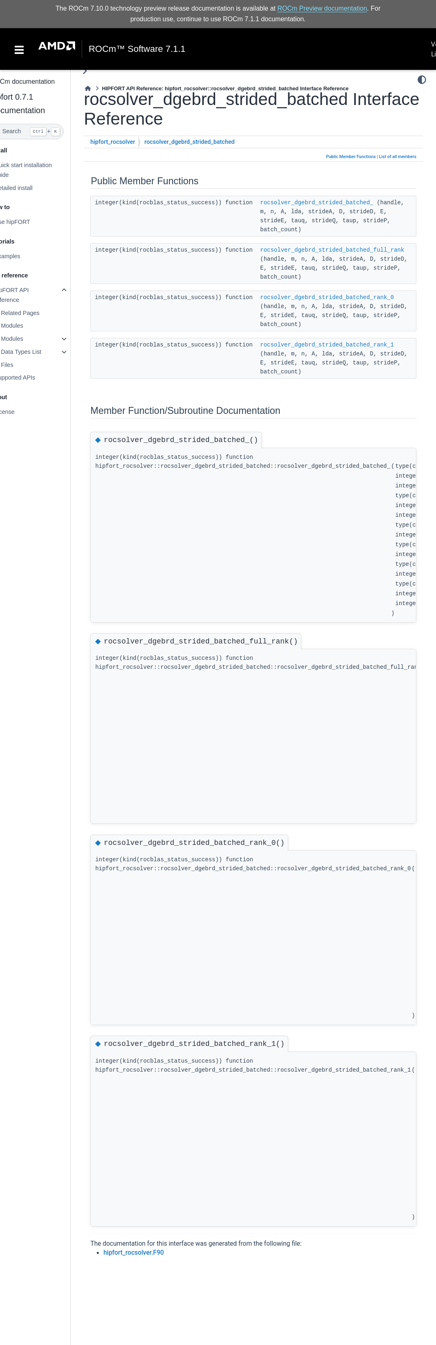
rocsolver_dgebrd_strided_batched (206, 142)
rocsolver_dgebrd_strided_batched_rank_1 (343, 345)
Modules (28, 325)
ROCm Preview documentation (322, 8)
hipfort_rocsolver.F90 (150, 1252)
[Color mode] (421, 80)
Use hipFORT (29, 222)
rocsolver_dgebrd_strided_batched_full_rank (348, 250)
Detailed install (30, 187)
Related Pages (36, 313)
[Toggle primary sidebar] (101, 71)
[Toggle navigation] (19, 49)
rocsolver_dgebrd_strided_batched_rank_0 (343, 297)
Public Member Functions (351, 156)
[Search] (43, 131)
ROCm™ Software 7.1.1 (137, 49)
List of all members (397, 156)
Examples (23, 256)
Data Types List (37, 352)
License (21, 412)
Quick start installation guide (39, 170)
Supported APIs (31, 377)
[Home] (104, 88)
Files (23, 365)
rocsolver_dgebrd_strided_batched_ (332, 202)
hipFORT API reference (28, 295)
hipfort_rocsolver (129, 142)
